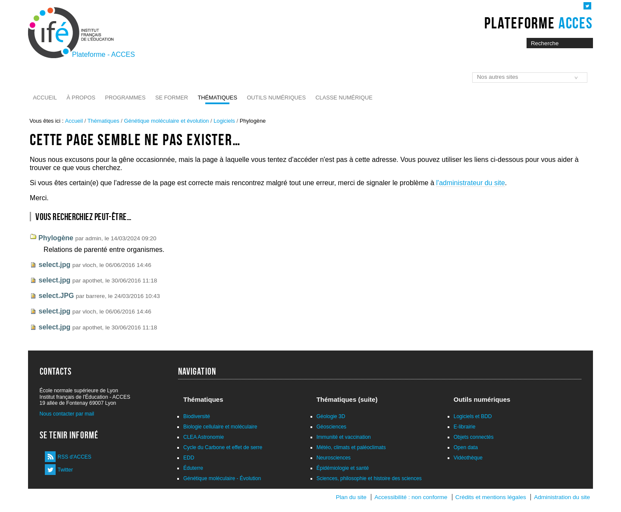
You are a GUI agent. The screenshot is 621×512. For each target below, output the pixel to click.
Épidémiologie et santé (343, 468)
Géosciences (331, 427)
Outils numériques (276, 97)
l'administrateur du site (470, 182)
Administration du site (562, 497)
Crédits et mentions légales (490, 497)
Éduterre (193, 468)
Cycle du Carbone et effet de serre (222, 447)
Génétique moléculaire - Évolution (222, 478)
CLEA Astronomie (203, 437)
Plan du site (351, 497)
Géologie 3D (331, 416)
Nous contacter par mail (67, 414)
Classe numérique (343, 97)
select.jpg (55, 264)
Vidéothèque (468, 458)
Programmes (125, 97)
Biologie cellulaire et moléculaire (220, 427)
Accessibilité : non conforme (410, 497)
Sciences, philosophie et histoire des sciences (369, 478)
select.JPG (56, 295)
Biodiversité (196, 416)
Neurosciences (334, 458)
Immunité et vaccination (344, 437)
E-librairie (465, 427)
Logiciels (224, 121)
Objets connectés (474, 437)
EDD (188, 458)
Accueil (44, 97)
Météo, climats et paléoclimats (351, 447)
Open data (466, 447)
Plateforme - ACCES (103, 54)
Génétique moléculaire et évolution (166, 121)
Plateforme (538, 22)
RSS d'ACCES (74, 457)
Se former (171, 97)
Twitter (65, 470)
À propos (80, 97)
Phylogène (55, 238)
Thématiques (217, 97)
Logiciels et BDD (473, 416)
